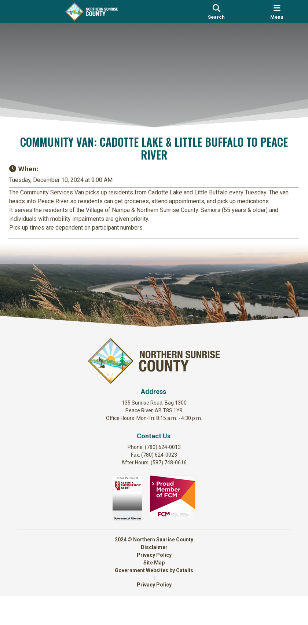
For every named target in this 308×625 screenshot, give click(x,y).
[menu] (277, 11)
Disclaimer (154, 576)
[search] (216, 11)
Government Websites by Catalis (154, 599)
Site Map (154, 592)
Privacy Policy (154, 584)
